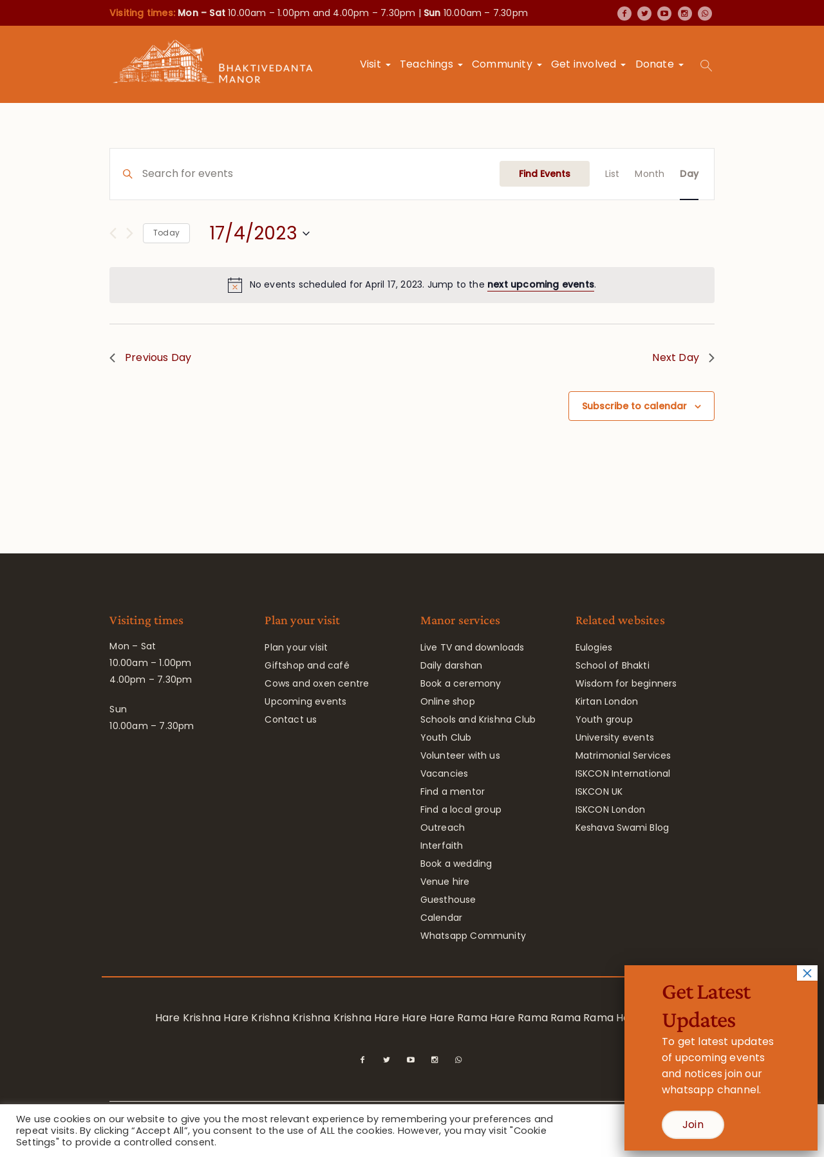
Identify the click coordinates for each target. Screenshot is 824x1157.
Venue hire (445, 881)
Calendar (441, 917)
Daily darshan (451, 665)
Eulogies (594, 647)
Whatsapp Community (473, 935)
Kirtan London (607, 701)
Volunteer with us (460, 755)
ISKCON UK (599, 791)
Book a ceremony (460, 683)
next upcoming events (540, 284)
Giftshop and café (307, 665)
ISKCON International (623, 773)
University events (615, 737)
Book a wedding (456, 863)
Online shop (447, 701)
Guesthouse (448, 899)
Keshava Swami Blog (623, 827)
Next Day (683, 357)
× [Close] (807, 973)
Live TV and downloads (472, 647)
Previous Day (150, 357)
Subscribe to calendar (634, 406)
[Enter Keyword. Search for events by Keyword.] (321, 174)
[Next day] (129, 233)
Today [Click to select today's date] (166, 232)
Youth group (604, 719)
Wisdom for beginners (626, 683)
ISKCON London (611, 809)
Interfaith (442, 845)
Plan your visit (296, 647)
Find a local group (461, 809)
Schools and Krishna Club (478, 719)
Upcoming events (305, 701)
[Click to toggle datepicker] (259, 233)
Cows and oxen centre (317, 683)
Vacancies (444, 773)
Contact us (291, 719)
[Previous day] (113, 233)
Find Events (544, 173)
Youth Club (446, 737)
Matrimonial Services (623, 755)
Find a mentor (452, 791)
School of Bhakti (613, 665)
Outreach (442, 827)
